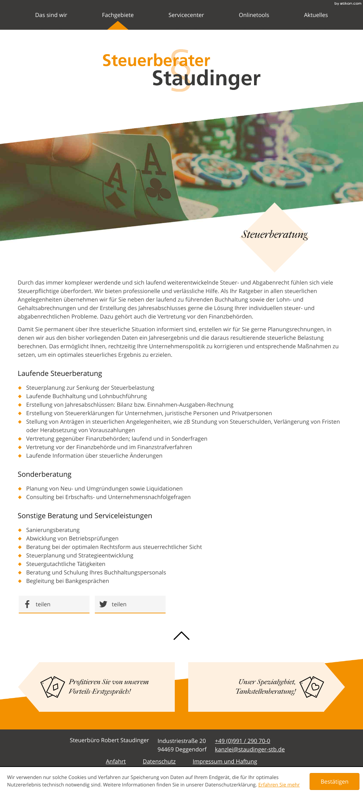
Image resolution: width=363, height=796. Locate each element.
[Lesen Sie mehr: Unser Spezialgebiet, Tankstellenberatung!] (256, 687)
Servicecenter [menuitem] (186, 20)
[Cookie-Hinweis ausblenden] (334, 781)
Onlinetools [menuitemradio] (254, 20)
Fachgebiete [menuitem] (118, 20)
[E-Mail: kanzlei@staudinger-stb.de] (250, 749)
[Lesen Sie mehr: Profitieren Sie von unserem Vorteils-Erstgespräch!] (107, 687)
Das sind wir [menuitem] (51, 20)
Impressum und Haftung (225, 761)
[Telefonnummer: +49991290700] (242, 741)
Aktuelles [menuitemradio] (316, 20)
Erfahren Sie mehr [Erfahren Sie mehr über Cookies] (279, 784)
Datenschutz (159, 761)
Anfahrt (116, 761)
